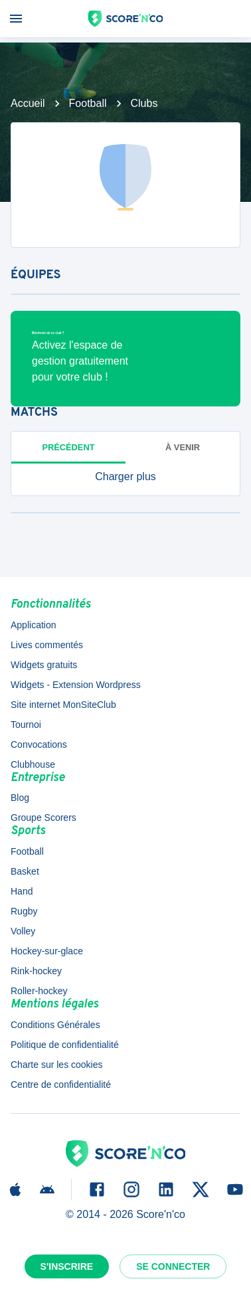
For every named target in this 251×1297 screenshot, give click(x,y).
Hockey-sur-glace (47, 951)
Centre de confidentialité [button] (61, 1084)
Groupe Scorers (43, 817)
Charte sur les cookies (57, 1064)
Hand (22, 891)
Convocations (39, 744)
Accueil (28, 103)
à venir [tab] (182, 447)
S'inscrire (67, 1266)
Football (88, 103)
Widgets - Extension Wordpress (76, 684)
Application (33, 625)
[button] (125, 477)
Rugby (24, 911)
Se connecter (173, 1266)
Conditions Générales (55, 1024)
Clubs (144, 103)
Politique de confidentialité (65, 1044)
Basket (25, 871)
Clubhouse (33, 764)
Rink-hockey (36, 971)
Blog (20, 797)
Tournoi (26, 724)
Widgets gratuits (44, 664)
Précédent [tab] (68, 447)
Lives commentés (47, 645)
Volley (23, 931)
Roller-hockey (39, 991)
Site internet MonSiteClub (63, 704)
